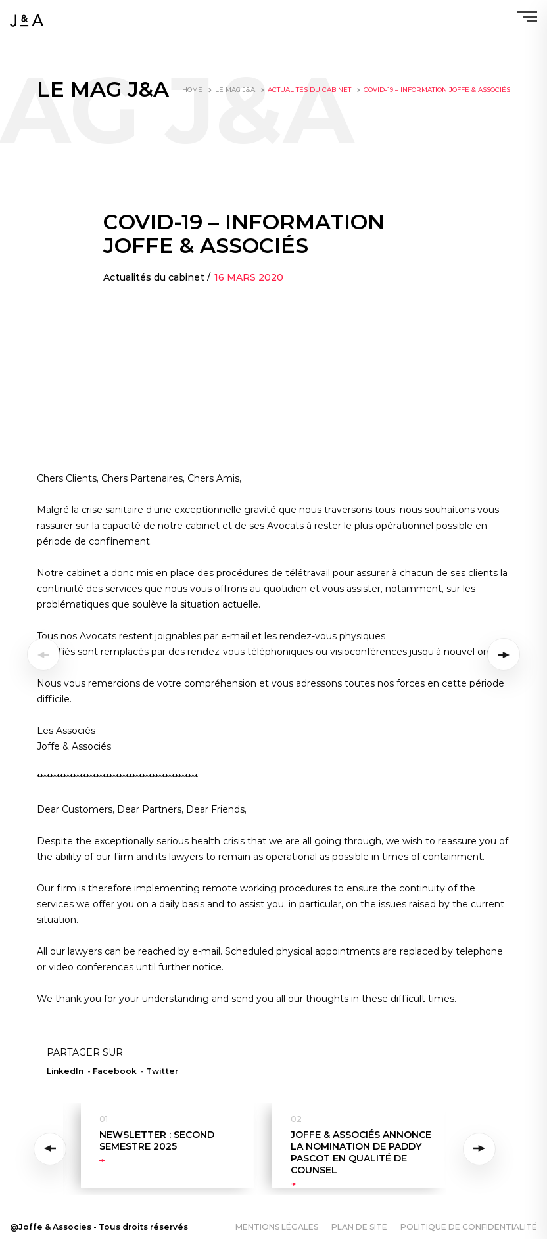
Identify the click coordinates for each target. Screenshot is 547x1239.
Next (479, 1149)
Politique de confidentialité (468, 1227)
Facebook (115, 1071)
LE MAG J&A (235, 89)
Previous (52, 1149)
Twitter (162, 1071)
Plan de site (359, 1227)
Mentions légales (276, 1227)
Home (192, 89)
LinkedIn (65, 1071)
